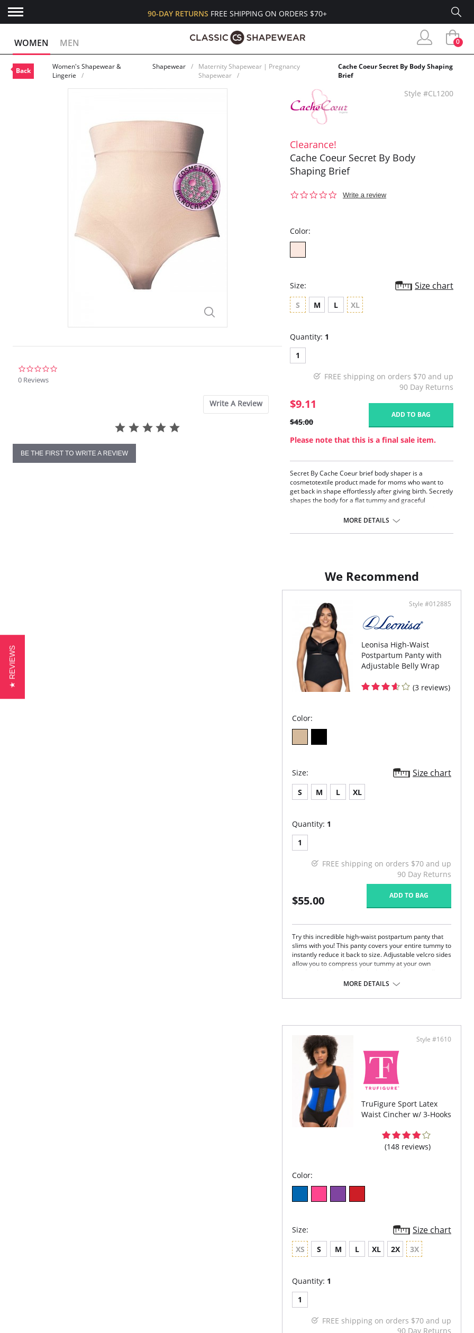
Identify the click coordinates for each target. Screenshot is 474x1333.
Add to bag (411, 414)
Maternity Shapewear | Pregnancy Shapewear (249, 71)
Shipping (29, 1267)
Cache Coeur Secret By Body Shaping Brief (395, 71)
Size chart (434, 285)
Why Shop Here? (161, 1216)
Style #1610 (430, 614)
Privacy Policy (158, 1284)
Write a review (364, 195)
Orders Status (42, 1250)
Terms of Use (95, 1327)
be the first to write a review (74, 453)
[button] (12, 666)
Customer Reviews (166, 1233)
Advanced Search (47, 1216)
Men (69, 43)
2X (351, 814)
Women (31, 43)
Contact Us (36, 1302)
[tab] (236, 404)
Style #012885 (201, 614)
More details (366, 520)
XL (88, 803)
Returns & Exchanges (55, 1284)
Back (23, 70)
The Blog (148, 1267)
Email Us (394, 1289)
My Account (37, 1233)
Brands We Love (161, 1250)
